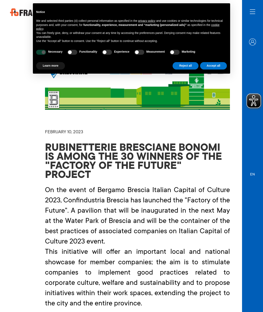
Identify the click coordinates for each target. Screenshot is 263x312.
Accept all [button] (213, 65)
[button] (252, 172)
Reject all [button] (185, 65)
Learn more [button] (50, 65)
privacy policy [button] (146, 20)
